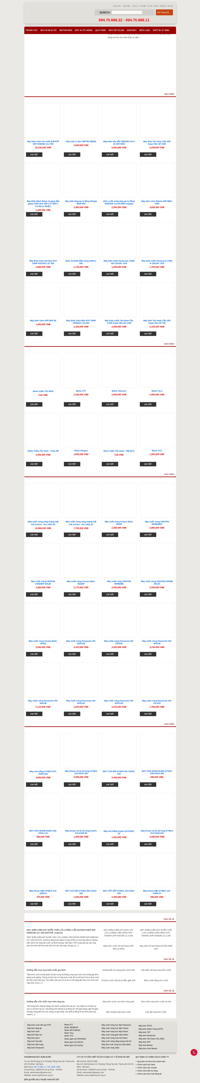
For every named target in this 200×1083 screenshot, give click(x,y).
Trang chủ (117, 6)
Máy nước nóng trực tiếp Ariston (115, 1031)
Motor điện (66, 30)
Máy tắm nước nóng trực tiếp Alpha (116, 1044)
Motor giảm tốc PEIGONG (75, 1039)
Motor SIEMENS (71, 1027)
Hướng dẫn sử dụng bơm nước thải (118, 970)
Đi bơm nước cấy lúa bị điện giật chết (118, 980)
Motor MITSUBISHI (72, 1030)
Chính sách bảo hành (146, 1065)
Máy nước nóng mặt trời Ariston (115, 1038)
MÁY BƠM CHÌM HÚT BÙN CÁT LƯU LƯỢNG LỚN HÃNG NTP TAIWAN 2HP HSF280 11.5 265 (118, 933)
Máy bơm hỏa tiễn (34, 1041)
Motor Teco (69, 1033)
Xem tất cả (169, 919)
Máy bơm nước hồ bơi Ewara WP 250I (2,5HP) (118, 947)
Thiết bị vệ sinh (161, 30)
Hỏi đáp (143, 6)
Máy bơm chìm (33, 1031)
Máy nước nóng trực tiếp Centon (115, 1028)
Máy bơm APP (145, 1042)
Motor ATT (69, 1025)
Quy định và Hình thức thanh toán (151, 1061)
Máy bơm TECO (145, 1026)
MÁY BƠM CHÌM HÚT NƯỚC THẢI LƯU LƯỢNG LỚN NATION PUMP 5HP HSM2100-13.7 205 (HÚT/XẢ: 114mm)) (61, 931)
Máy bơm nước (49, 30)
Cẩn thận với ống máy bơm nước (156, 970)
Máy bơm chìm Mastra (148, 1048)
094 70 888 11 (40, 1067)
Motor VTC (69, 1036)
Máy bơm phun (33, 1038)
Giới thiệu (126, 6)
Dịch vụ (135, 6)
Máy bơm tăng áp (34, 1028)
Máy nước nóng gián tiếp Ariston (115, 1035)
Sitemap (163, 6)
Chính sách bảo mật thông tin (149, 1074)
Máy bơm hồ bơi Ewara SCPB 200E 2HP (156, 947)
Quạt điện (100, 30)
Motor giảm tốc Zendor (74, 1045)
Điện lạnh (144, 30)
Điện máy (132, 30)
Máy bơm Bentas (146, 1045)
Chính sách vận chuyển (147, 1068)
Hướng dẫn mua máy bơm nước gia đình (46, 970)
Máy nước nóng (83, 30)
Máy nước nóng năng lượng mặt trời (116, 1041)
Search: (104, 12)
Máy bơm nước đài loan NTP (39, 1025)
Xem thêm (169, 94)
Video (156, 6)
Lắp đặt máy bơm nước (155, 1012)
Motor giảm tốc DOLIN (74, 1042)
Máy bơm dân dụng (35, 1044)
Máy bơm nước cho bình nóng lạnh (118, 1001)
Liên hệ (170, 6)
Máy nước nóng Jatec (111, 1048)
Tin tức (150, 6)
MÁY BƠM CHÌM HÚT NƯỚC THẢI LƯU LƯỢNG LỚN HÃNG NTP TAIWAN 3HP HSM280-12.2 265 (156, 933)
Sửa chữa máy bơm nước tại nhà (156, 1001)
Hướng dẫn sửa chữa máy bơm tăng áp (46, 1001)
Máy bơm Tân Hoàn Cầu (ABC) (152, 1039)
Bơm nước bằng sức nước (156, 980)
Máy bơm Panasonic (35, 1048)
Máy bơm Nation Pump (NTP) (151, 1029)
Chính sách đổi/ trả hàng (147, 1071)
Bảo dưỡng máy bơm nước (118, 1012)
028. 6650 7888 (53, 1067)
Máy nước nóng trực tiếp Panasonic (116, 1025)
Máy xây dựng (116, 30)
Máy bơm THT (145, 1032)
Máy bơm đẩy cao (34, 1035)
